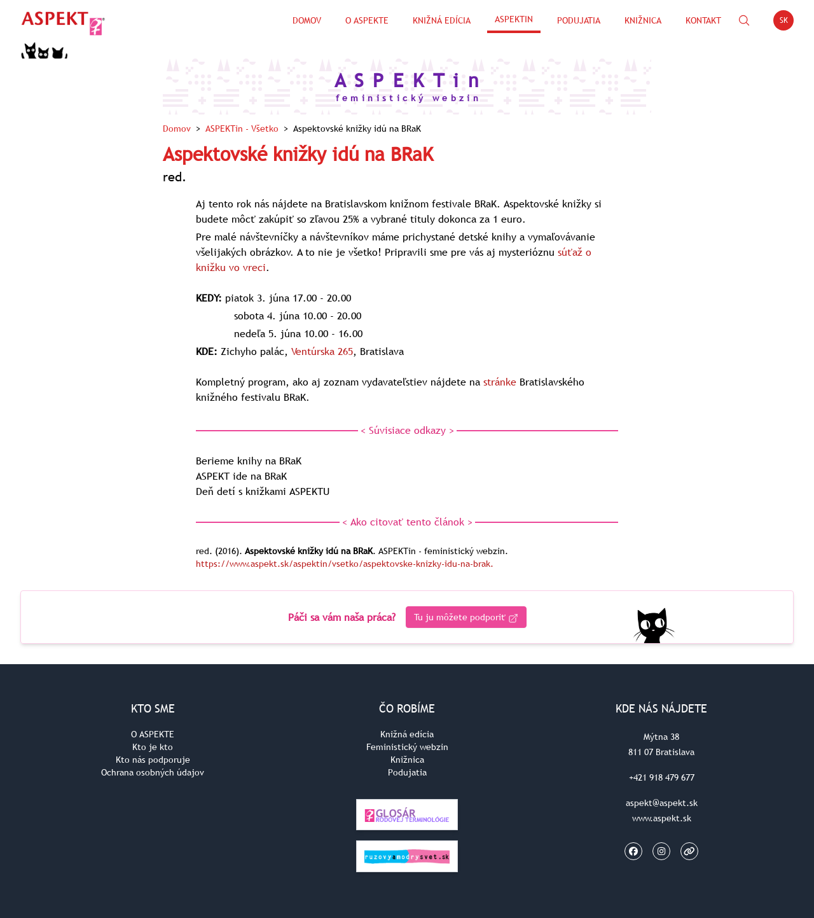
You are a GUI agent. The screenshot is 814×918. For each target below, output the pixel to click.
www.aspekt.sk (661, 818)
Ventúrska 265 (322, 351)
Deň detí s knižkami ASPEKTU (262, 491)
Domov (307, 20)
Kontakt (703, 20)
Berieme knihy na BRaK (248, 461)
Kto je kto (152, 747)
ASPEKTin (514, 19)
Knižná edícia (442, 20)
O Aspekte (367, 20)
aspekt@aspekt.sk (662, 803)
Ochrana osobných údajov (152, 772)
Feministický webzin (407, 747)
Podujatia (578, 20)
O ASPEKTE (152, 734)
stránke (499, 382)
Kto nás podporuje (153, 759)
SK (787, 23)
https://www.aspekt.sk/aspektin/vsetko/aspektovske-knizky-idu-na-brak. (344, 563)
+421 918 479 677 (661, 777)
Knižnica (642, 20)
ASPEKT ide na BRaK (241, 476)
